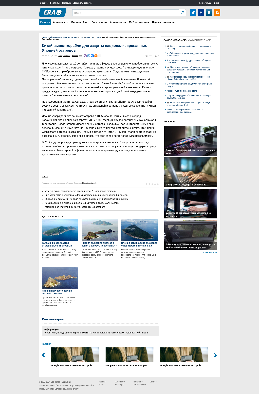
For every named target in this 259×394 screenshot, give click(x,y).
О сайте (44, 3)
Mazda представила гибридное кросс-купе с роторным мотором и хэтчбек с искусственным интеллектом (188, 69)
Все (60, 56)
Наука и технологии (163, 22)
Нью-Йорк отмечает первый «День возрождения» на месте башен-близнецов (86, 195)
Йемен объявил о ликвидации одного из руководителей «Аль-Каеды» (82, 203)
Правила (66, 3)
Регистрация (205, 3)
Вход (216, 3)
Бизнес (153, 382)
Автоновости (60, 22)
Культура (119, 385)
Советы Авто (99, 22)
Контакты (55, 3)
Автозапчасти (118, 22)
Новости (66, 56)
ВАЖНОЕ (169, 121)
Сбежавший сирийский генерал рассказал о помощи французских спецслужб (86, 199)
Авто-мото (120, 382)
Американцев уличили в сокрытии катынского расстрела (75, 207)
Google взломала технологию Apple (75, 357)
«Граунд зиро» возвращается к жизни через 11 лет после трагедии (80, 191)
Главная (45, 22)
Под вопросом (139, 385)
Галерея (46, 344)
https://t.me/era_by (89, 183)
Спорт (101, 385)
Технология (138, 382)
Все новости (211, 252)
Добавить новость (82, 3)
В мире (75, 56)
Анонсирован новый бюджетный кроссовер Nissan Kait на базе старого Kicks (188, 78)
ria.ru (45, 176)
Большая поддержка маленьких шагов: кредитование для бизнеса (185, 111)
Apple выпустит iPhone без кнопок (182, 91)
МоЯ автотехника (139, 22)
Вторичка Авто (79, 22)
